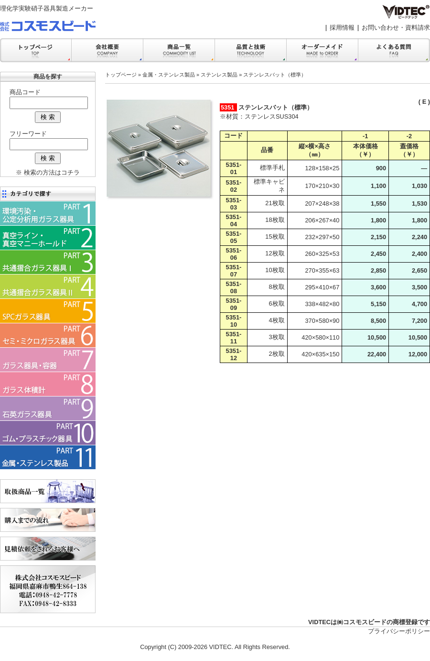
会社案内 (107, 50)
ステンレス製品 (219, 74)
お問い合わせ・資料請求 (396, 27)
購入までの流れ (48, 520)
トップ (36, 50)
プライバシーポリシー (399, 631)
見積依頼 (48, 549)
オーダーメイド (322, 50)
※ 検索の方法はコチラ (48, 172)
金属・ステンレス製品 (168, 74)
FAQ (394, 50)
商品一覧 (179, 50)
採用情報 (342, 27)
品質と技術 (251, 50)
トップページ (121, 74)
